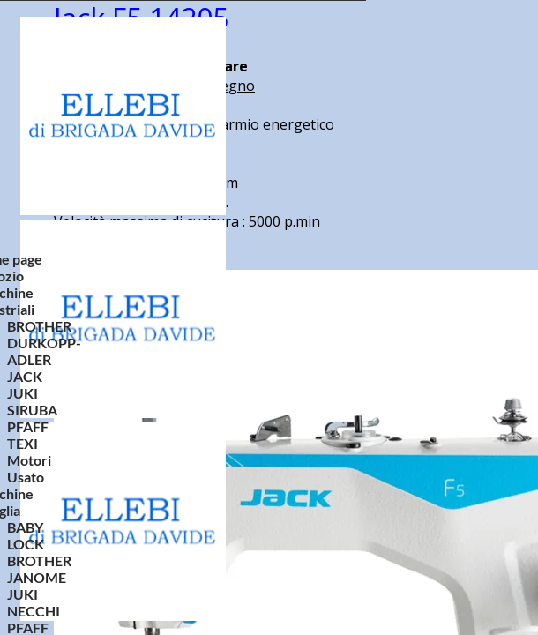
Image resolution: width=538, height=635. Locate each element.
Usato (25, 476)
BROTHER (39, 326)
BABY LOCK (25, 535)
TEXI (22, 443)
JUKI (22, 393)
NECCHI (33, 610)
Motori (29, 460)
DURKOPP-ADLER (44, 351)
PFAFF (28, 426)
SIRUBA (32, 409)
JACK (24, 376)
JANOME (36, 577)
